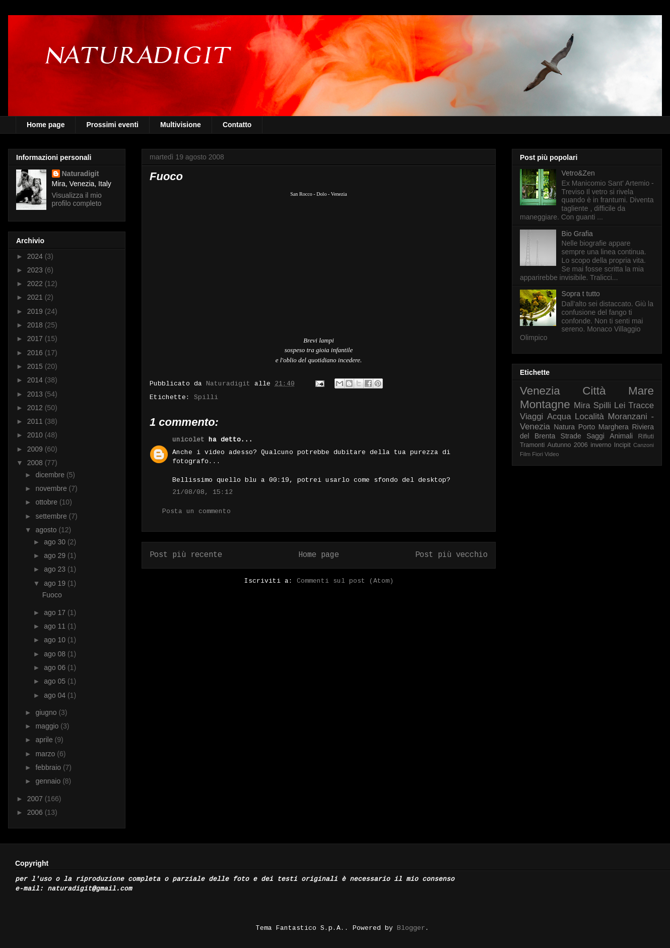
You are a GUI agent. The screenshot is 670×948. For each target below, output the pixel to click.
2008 (36, 463)
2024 (36, 256)
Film (525, 454)
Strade (571, 436)
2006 (36, 812)
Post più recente (186, 555)
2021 (36, 297)
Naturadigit (230, 383)
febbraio (48, 767)
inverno (600, 445)
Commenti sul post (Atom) (345, 581)
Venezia (540, 390)
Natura (564, 427)
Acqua (559, 416)
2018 (36, 325)
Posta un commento (196, 511)
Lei (619, 405)
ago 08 (56, 654)
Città (594, 390)
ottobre (47, 502)
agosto (46, 530)
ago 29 (56, 555)
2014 (36, 380)
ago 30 (56, 542)
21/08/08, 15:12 (202, 492)
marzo (46, 754)
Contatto (237, 125)
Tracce (641, 405)
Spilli (206, 397)
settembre (52, 516)
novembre (52, 488)
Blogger (411, 928)
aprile (44, 740)
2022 (36, 284)
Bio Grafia (577, 234)
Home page (45, 125)
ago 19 (56, 583)
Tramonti (532, 445)
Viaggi (531, 416)
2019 (36, 311)
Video (552, 454)
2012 (36, 408)
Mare (641, 390)
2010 (36, 435)
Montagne (545, 404)
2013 (36, 394)
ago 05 (56, 681)
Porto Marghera (603, 427)
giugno (46, 712)
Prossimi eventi (112, 125)
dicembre (50, 475)
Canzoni (643, 445)
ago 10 (56, 640)
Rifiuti (646, 436)
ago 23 (56, 569)
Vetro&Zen (578, 173)
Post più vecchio (451, 555)
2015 (36, 366)
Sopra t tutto (581, 294)
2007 (36, 799)
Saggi (595, 436)
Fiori (537, 454)
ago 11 (56, 626)
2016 (36, 353)
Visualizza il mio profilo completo (77, 199)
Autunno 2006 (568, 445)
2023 (36, 270)
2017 (36, 338)
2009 (36, 449)
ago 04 (56, 695)
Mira (582, 405)
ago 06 (56, 667)
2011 (36, 421)
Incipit (622, 445)
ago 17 (56, 612)
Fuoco (52, 595)
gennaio (48, 781)
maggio (47, 726)
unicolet (188, 439)
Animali (621, 436)
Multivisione (180, 125)
